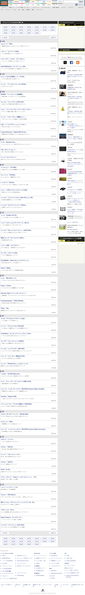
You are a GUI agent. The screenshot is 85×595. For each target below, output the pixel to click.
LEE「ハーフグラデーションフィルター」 (14, 124)
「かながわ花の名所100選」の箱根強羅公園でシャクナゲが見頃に (75, 173)
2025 (13, 27)
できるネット (5, 576)
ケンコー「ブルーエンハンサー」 (11, 454)
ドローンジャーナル (7, 566)
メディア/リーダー (45, 7)
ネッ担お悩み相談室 (7, 568)
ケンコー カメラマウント (8, 157)
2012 (29, 30)
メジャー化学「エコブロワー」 (10, 245)
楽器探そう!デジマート (41, 558)
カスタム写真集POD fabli (72, 573)
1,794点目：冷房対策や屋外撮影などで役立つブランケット (75, 76)
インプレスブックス (21, 573)
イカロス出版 (52, 553)
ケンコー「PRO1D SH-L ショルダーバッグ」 (15, 363)
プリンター (70, 7)
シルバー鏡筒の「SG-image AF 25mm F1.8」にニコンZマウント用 (74, 211)
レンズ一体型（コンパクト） (23, 7)
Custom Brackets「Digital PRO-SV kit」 (14, 132)
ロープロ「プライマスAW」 (9, 253)
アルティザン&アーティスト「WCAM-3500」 (15, 414)
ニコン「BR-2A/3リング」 (9, 278)
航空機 (27, 9)
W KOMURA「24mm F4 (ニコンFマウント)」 (15, 260)
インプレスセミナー (21, 563)
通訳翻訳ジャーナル (56, 560)
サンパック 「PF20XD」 (8, 175)
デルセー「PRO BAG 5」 (9, 495)
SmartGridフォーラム (22, 555)
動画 (33, 9)
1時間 (61, 24)
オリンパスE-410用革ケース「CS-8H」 (13, 76)
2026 (6, 27)
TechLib (53, 578)
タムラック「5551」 (7, 44)
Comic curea (69, 558)
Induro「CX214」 (6, 285)
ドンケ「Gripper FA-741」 (9, 215)
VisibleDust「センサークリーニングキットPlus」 (16, 333)
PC (2, 9)
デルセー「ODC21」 (7, 462)
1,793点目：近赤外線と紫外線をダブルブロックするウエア (75, 113)
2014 (13, 30)
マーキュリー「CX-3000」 (9, 167)
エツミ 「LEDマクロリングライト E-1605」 (14, 190)
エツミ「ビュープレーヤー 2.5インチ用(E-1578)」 (16, 381)
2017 (45, 27)
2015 (6, 30)
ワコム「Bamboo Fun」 (8, 142)
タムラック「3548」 (7, 421)
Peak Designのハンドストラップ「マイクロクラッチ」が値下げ (75, 182)
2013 (21, 30)
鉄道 (23, 9)
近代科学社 (36, 573)
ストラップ (7, 9)
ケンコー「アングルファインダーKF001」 (14, 84)
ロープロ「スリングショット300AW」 (13, 341)
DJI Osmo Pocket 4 (72, 229)
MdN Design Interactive (56, 573)
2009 (52, 30)
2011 (37, 30)
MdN (50, 568)
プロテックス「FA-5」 (8, 510)
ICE (65, 553)
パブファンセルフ (70, 565)
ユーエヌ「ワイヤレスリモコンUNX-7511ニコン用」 (17, 197)
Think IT (4, 555)
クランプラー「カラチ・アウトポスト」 (13, 59)
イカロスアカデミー (56, 566)
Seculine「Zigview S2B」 (9, 396)
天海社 (67, 555)
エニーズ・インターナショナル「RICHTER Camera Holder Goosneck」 (24, 429)
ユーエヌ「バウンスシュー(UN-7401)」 (13, 525)
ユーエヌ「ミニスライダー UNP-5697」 (13, 348)
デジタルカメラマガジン (8, 573)
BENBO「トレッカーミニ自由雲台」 (12, 94)
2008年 (53, 37)
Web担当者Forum (6, 558)
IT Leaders (4, 563)
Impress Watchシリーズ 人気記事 (72, 238)
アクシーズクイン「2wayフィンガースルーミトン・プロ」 (19, 477)
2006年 (5, 37)
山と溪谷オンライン (40, 568)
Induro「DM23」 (6, 268)
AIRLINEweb (54, 555)
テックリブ (52, 576)
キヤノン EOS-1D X (72, 222)
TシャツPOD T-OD (41, 560)
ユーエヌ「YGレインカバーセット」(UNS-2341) (16, 230)
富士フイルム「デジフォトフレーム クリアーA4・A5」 (18, 502)
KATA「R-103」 (6, 469)
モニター (64, 7)
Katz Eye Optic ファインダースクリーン (13, 293)
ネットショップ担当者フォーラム (25, 558)
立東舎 (37, 563)
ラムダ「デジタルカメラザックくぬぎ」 (13, 318)
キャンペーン (40, 9)
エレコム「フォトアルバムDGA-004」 (13, 102)
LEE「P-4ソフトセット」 (9, 149)
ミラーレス (4, 7)
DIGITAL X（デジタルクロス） (24, 566)
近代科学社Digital (40, 575)
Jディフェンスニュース (56, 558)
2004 (37, 33)
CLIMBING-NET (39, 570)
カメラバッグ (36, 7)
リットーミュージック (41, 555)
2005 (29, 33)
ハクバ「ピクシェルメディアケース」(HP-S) (15, 223)
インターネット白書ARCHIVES (9, 578)
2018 (37, 27)
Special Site (66, 50)
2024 (21, 27)
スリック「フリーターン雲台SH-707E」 (13, 356)
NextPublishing (20, 575)
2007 (13, 33)
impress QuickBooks (71, 560)
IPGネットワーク (69, 568)
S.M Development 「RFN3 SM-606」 (12, 301)
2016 (52, 27)
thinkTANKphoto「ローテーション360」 (14, 66)
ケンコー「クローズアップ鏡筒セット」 (13, 117)
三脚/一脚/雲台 (55, 7)
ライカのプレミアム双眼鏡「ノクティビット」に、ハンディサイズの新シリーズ (75, 191)
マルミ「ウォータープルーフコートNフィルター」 (16, 109)
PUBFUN (67, 563)
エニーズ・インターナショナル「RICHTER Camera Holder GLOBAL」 (23, 389)
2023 (29, 27)
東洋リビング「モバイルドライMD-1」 (13, 238)
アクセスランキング (68, 22)
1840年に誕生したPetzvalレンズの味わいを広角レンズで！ (74, 98)
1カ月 (81, 24)
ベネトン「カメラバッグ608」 (10, 51)
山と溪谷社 (36, 566)
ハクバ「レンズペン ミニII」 (10, 487)
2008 (6, 33)
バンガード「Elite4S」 (8, 182)
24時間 (68, 24)
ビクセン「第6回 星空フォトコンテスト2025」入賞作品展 (75, 138)
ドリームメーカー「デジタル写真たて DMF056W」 (17, 404)
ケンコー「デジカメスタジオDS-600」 (13, 326)
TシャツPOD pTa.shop (72, 570)
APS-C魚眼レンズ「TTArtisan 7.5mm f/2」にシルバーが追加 (75, 125)
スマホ (14, 9)
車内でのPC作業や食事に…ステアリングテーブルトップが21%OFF (75, 164)
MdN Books (54, 570)
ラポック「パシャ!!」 (7, 439)
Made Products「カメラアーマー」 (12, 517)
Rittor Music (37, 553)
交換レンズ (11, 7)
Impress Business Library (23, 560)
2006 (21, 33)
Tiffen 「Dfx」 (5, 308)
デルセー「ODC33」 (7, 447)
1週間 (74, 24)
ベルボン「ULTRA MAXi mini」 (11, 374)
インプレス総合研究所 (7, 560)
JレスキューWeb (55, 563)
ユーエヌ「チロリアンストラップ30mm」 (14, 205)
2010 (45, 30)
